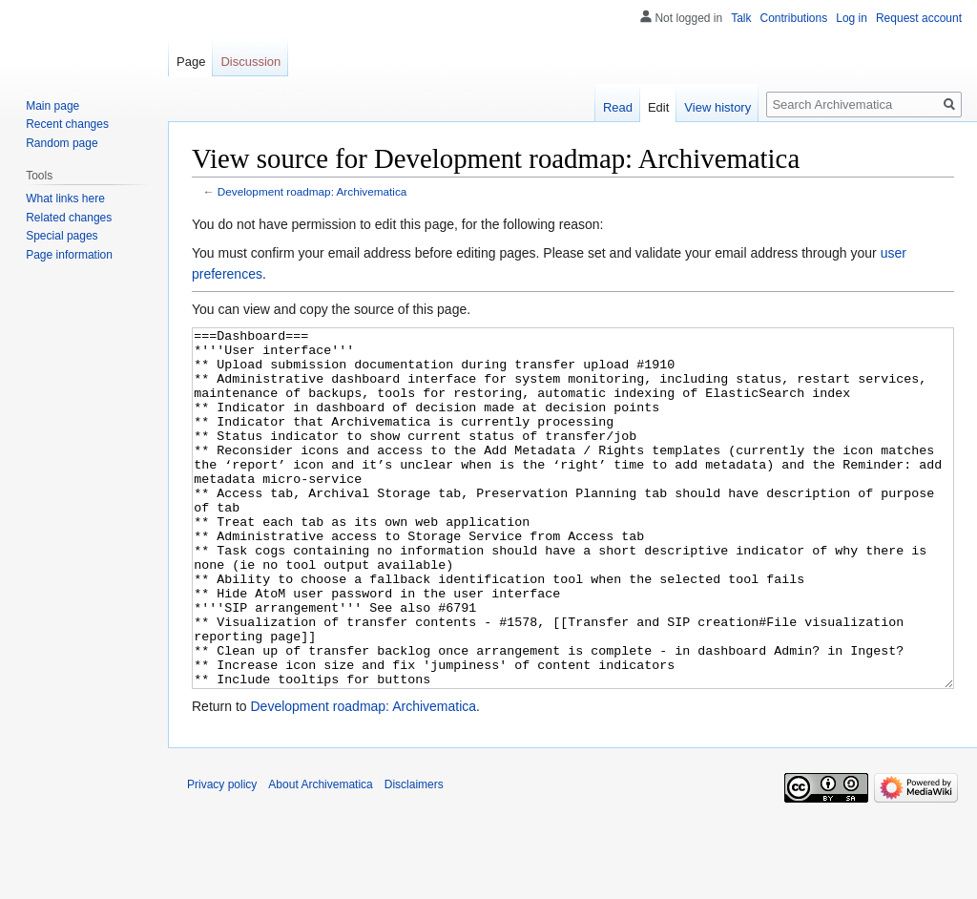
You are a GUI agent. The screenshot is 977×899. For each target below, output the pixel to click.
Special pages (61, 235)
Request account (919, 18)
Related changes (69, 217)
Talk (741, 18)
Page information (69, 254)
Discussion (250, 61)
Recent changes (67, 124)
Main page (52, 106)
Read (618, 107)
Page (191, 61)
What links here (65, 198)
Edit (658, 107)
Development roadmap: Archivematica (312, 191)
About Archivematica (320, 856)
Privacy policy (222, 856)
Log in (851, 18)
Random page (61, 143)
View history (717, 107)
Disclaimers (414, 856)
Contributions (794, 18)
